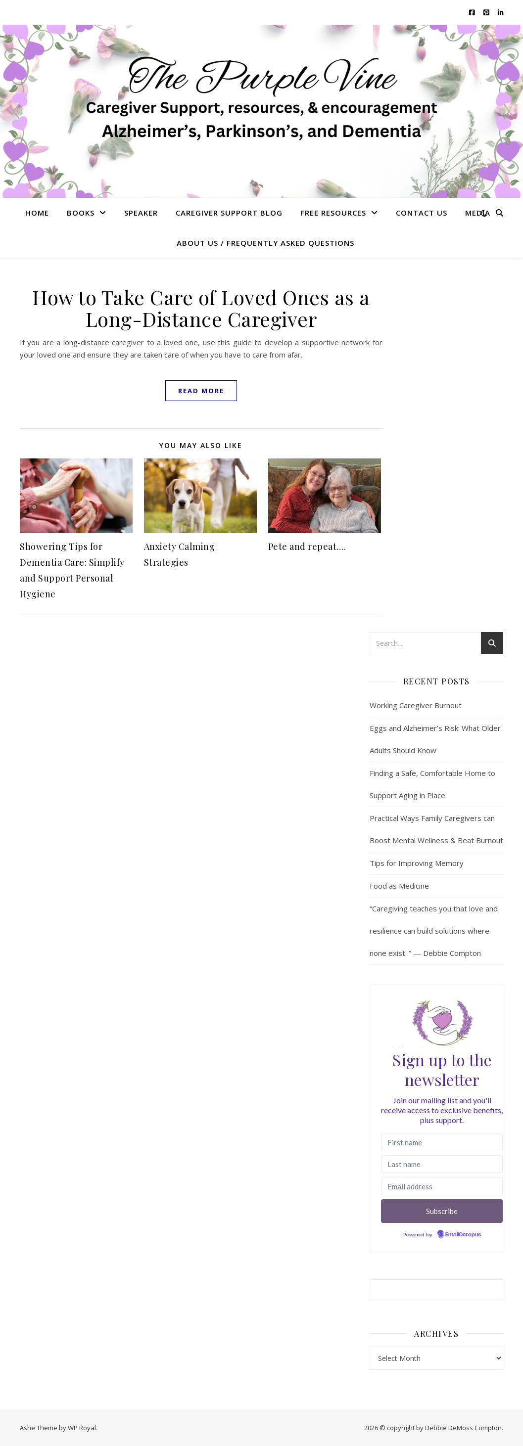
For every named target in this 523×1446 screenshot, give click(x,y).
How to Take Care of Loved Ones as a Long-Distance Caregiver (201, 308)
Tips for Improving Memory (417, 863)
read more (201, 390)
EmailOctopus (463, 1234)
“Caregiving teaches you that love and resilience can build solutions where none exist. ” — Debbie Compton (434, 931)
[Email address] (442, 1186)
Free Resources (333, 213)
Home (37, 213)
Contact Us (421, 213)
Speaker (141, 213)
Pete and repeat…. (307, 546)
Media (477, 213)
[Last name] (442, 1164)
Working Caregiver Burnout (416, 705)
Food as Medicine (399, 886)
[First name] (442, 1142)
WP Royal (82, 1427)
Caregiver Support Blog (229, 213)
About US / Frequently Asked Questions (265, 243)
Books (81, 213)
